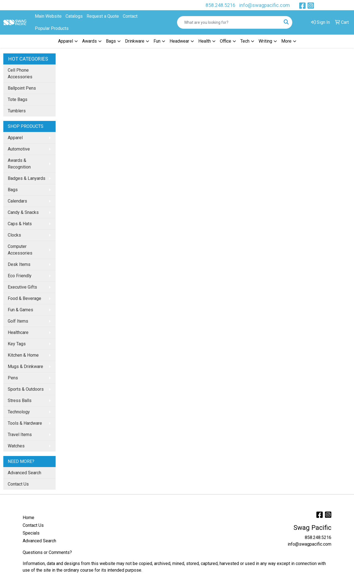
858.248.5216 (220, 5)
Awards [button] (89, 41)
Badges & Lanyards (26, 178)
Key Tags (17, 343)
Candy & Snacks (23, 212)
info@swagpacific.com (264, 5)
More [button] (286, 41)
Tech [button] (244, 41)
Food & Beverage (24, 298)
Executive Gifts (22, 287)
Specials (31, 533)
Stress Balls (20, 400)
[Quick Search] (229, 22)
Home (28, 517)
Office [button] (225, 41)
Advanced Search (24, 472)
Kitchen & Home (23, 355)
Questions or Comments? (47, 552)
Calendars (17, 201)
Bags (13, 189)
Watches (16, 446)
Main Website (48, 16)
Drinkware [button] (134, 41)
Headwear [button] (179, 41)
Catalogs (74, 16)
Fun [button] (156, 41)
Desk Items (19, 264)
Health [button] (204, 41)
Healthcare (18, 332)
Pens (13, 377)
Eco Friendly (20, 275)
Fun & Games (20, 309)
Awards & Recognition (19, 164)
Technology (19, 411)
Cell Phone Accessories (20, 73)
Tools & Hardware (25, 423)
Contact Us (18, 484)
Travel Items (20, 434)
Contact (130, 16)
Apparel (15, 137)
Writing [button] (265, 41)
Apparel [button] (65, 41)
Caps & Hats (20, 223)
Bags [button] (111, 41)
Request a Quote (103, 16)
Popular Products (52, 28)
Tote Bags (17, 99)
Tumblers (17, 110)
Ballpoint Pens (22, 88)
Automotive (19, 149)
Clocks (14, 235)
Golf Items (18, 321)
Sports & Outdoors (26, 389)
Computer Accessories (20, 250)
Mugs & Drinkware (25, 366)
